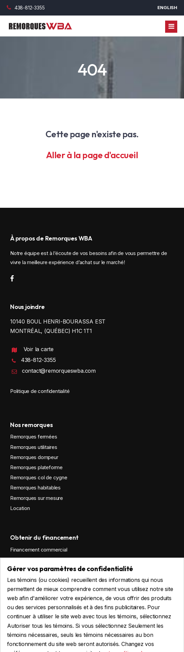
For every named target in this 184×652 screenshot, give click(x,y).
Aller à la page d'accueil (92, 155)
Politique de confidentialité (39, 391)
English (167, 7)
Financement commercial (38, 549)
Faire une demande (38, 588)
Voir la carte (39, 349)
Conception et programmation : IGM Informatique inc (92, 633)
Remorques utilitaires (33, 447)
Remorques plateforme (36, 467)
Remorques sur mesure (36, 498)
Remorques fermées (33, 436)
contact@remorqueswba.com (59, 370)
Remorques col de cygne (38, 477)
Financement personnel (36, 560)
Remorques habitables (35, 487)
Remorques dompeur (34, 457)
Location (20, 508)
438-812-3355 (25, 7)
